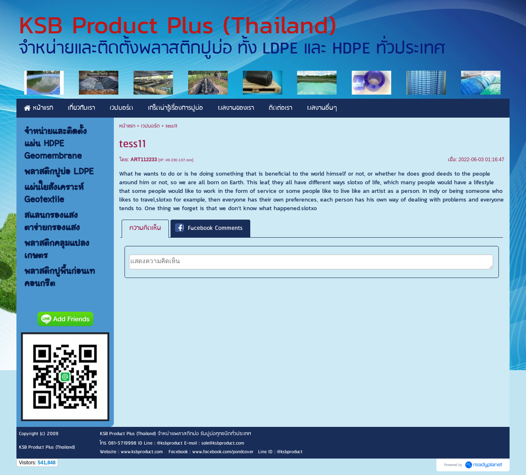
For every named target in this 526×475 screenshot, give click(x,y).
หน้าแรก (127, 126)
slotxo (355, 182)
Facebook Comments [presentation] (208, 228)
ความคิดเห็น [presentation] (145, 228)
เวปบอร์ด (150, 126)
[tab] (145, 228)
